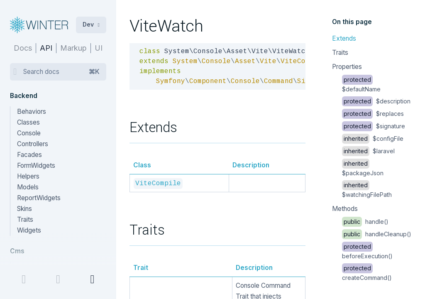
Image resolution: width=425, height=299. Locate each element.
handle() (365, 221)
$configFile (372, 138)
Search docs (61, 71)
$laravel (368, 150)
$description (376, 101)
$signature (373, 126)
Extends (344, 38)
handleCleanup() (376, 234)
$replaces (373, 113)
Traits (340, 52)
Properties (347, 67)
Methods (345, 209)
